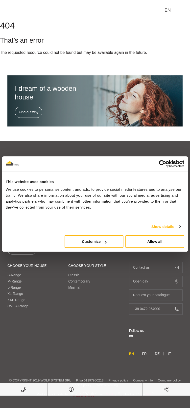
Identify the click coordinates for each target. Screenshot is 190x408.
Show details (162, 226)
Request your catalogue (156, 295)
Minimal (74, 287)
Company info (143, 380)
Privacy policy (118, 380)
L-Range (14, 287)
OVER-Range (18, 306)
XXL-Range (16, 300)
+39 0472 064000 (156, 309)
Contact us (156, 267)
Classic (73, 275)
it (169, 354)
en (168, 10)
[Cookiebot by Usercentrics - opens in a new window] (162, 163)
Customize (94, 241)
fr (144, 354)
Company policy (169, 380)
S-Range (14, 275)
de (157, 354)
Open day (156, 281)
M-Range (14, 281)
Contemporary (79, 281)
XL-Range (15, 294)
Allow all (154, 241)
